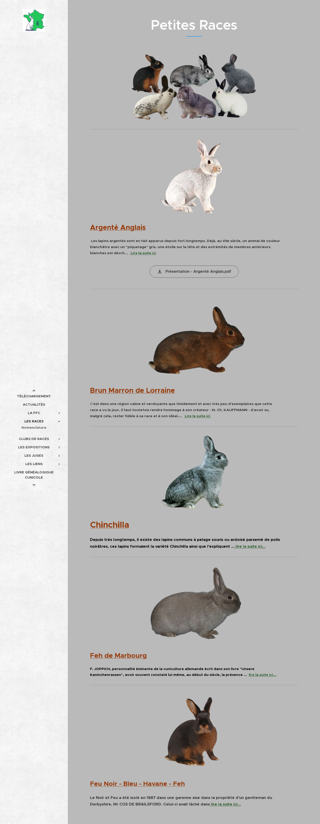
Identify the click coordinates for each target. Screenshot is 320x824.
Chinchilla (109, 524)
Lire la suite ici (143, 253)
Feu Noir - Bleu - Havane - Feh (137, 784)
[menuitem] (33, 396)
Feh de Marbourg (118, 655)
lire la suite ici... (250, 546)
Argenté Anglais (118, 227)
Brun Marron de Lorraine (132, 390)
